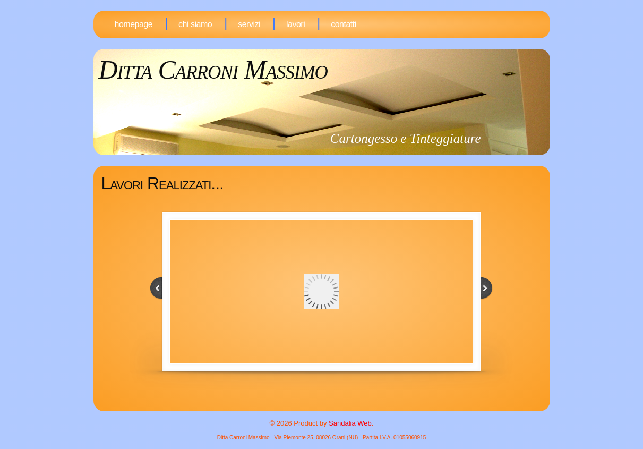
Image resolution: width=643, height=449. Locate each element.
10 (324, 387)
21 (353, 393)
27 (346, 399)
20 (346, 393)
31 (324, 406)
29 (309, 406)
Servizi (249, 24)
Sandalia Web (350, 423)
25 (331, 399)
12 (339, 387)
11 (331, 387)
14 (353, 387)
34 (346, 406)
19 (339, 393)
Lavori (295, 24)
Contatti (343, 24)
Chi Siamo (195, 24)
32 (331, 406)
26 (339, 399)
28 (353, 399)
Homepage (134, 24)
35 (353, 406)
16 (316, 393)
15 (309, 393)
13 (346, 387)
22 (309, 399)
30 (316, 406)
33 (339, 406)
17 (324, 393)
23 (316, 399)
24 (324, 399)
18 (331, 393)
